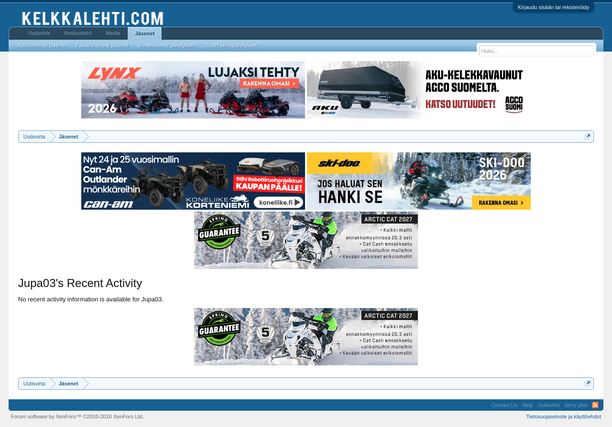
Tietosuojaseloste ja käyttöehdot (563, 416)
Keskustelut (78, 33)
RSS (595, 405)
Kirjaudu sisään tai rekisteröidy (553, 7)
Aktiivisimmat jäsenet (41, 45)
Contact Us (504, 405)
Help (527, 405)
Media (113, 33)
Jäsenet (144, 33)
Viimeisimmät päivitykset (166, 45)
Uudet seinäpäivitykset (231, 45)
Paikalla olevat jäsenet (102, 45)
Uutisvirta (39, 33)
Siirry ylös (576, 405)
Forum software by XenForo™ (77, 416)
